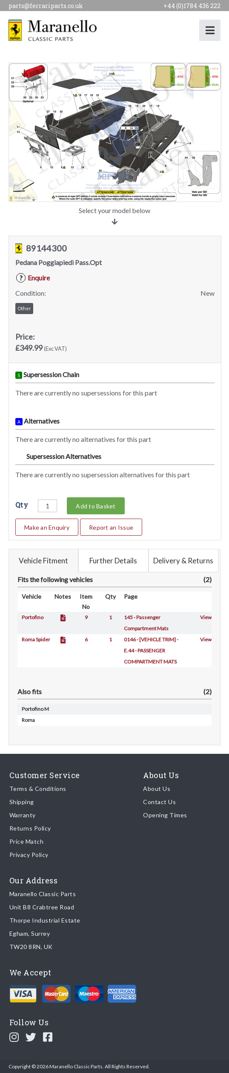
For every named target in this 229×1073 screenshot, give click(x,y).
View (206, 617)
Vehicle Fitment (43, 560)
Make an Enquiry (46, 527)
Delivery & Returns (183, 560)
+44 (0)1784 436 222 (191, 6)
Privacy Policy (29, 854)
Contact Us (159, 801)
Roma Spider (36, 639)
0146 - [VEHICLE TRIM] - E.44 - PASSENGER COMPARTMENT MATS (151, 650)
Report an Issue (111, 527)
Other (24, 308)
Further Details (113, 560)
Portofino (32, 617)
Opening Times (165, 815)
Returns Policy (30, 828)
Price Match (26, 841)
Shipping (21, 801)
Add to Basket (95, 506)
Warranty (22, 815)
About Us (156, 788)
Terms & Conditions (37, 788)
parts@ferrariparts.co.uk (46, 6)
